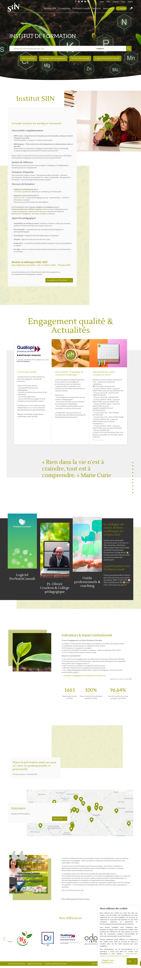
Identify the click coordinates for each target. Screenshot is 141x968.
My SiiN (121, 8)
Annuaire (108, 8)
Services (96, 8)
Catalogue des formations (53, 58)
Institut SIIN (50, 8)
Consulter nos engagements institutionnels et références (85, 682)
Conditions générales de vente (56, 963)
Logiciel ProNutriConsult (108, 58)
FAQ (108, 2)
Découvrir (58, 825)
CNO (22, 197)
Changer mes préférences (107, 961)
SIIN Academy (27, 58)
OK (129, 961)
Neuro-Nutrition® (80, 58)
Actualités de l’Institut (56, 280)
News (102, 2)
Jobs (123, 2)
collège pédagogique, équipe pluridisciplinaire (29, 211)
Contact (116, 2)
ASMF (16, 197)
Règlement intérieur (35, 963)
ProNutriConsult (81, 8)
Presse (130, 2)
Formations (64, 8)
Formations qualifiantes (23, 191)
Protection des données (16, 963)
